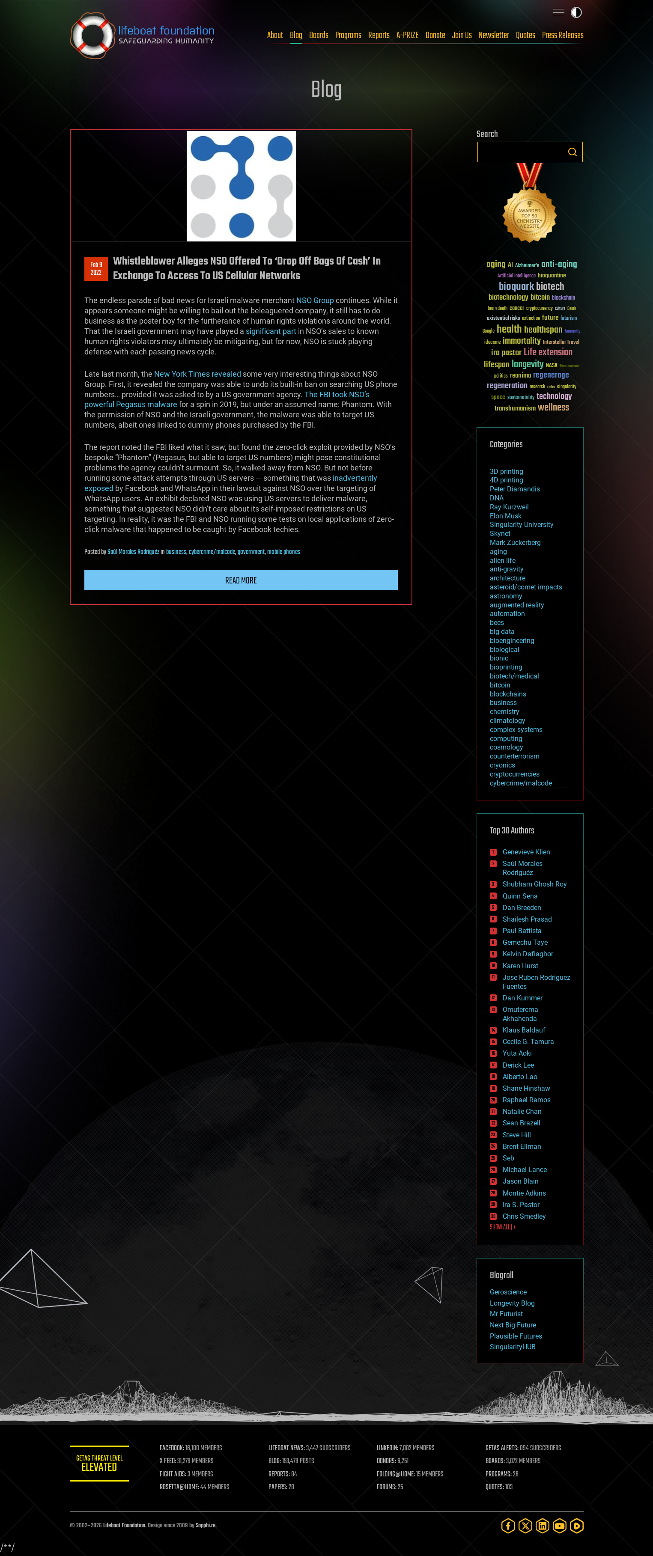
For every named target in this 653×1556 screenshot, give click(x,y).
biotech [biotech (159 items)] (550, 287)
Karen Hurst (520, 966)
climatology (507, 721)
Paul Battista (522, 931)
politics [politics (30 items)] (501, 376)
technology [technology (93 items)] (554, 397)
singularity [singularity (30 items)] (566, 387)
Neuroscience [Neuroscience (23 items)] (569, 366)
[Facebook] (508, 1525)
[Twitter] (525, 1525)
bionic (499, 658)
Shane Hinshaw (526, 1088)
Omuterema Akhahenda (520, 1014)
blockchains (508, 694)
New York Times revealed (197, 373)
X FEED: (169, 1461)
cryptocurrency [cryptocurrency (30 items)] (539, 309)
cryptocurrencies (515, 774)
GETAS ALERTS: (502, 1448)
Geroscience (508, 1292)
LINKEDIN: (388, 1448)
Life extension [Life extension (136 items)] (548, 352)
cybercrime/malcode (212, 552)
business (176, 552)
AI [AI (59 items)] (510, 266)
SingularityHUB (513, 1347)
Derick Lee (518, 1065)
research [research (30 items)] (537, 387)
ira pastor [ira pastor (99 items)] (506, 353)
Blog (296, 35)
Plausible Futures (516, 1336)
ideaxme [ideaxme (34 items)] (492, 343)
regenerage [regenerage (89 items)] (551, 375)
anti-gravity (507, 569)
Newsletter (494, 35)
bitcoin (500, 685)
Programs (348, 35)
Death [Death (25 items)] (571, 308)
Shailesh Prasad (527, 919)
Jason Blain (521, 1181)
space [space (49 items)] (498, 397)
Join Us (462, 35)
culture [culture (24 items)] (560, 308)
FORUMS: (387, 1487)
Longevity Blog (512, 1303)
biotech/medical (514, 676)
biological (504, 650)
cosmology (506, 747)
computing (506, 739)
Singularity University (522, 525)
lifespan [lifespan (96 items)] (497, 365)
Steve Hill (517, 1135)
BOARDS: (495, 1461)
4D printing (506, 480)
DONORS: (387, 1461)
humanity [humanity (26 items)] (573, 331)
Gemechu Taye (525, 942)
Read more (241, 581)
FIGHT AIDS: (174, 1474)
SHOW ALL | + (503, 1227)
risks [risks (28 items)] (551, 387)
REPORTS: (279, 1474)
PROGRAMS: (499, 1474)
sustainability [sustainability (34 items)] (520, 398)
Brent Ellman (522, 1146)
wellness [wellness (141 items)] (553, 408)
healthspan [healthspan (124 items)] (543, 330)
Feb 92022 (96, 269)
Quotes (525, 35)
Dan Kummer (523, 998)
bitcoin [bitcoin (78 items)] (540, 297)
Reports (379, 35)
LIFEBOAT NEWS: (287, 1448)
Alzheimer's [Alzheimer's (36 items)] (527, 266)
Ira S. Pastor (521, 1205)
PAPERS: (278, 1487)
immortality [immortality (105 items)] (522, 341)
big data (502, 632)
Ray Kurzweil (509, 507)
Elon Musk (506, 516)
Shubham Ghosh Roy (535, 884)
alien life (503, 560)
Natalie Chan (522, 1111)
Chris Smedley (524, 1216)
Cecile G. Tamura (528, 1042)
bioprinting (506, 667)
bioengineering (512, 641)
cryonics (502, 765)
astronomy (506, 596)
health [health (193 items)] (509, 330)
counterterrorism (515, 756)
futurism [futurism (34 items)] (569, 319)
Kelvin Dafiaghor (528, 954)
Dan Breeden (522, 908)
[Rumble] (577, 1525)
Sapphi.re (205, 1526)
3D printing (506, 471)
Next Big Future (513, 1325)
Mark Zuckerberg (515, 543)
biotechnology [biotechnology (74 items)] (508, 297)
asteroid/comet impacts (526, 587)
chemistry (504, 712)
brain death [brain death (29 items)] (497, 309)
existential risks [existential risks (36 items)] (503, 318)
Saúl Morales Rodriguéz (133, 552)
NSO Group (315, 300)
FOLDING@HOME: (396, 1474)
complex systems (516, 730)
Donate (435, 35)
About (275, 35)
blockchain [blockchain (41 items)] (563, 298)
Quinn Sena (520, 896)
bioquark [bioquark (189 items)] (516, 287)
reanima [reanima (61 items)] (520, 376)
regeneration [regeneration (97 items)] (507, 386)
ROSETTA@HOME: (180, 1487)
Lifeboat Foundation (124, 1526)
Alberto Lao (520, 1077)
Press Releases (563, 35)
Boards (318, 35)
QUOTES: (495, 1487)
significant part (271, 331)
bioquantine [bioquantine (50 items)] (552, 275)
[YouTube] (560, 1525)
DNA (497, 498)
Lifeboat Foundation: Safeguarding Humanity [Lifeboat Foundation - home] (142, 35)
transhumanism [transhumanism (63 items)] (515, 409)
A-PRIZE (408, 35)
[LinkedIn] (542, 1525)
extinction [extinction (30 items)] (531, 318)
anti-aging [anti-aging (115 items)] (559, 264)
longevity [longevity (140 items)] (528, 364)
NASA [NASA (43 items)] (552, 366)
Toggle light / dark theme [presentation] (576, 12)
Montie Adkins (524, 1193)
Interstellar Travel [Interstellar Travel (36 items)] (561, 342)
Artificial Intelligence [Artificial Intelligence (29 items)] (517, 276)
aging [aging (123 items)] (496, 264)
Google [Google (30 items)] (489, 331)
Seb (508, 1158)
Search (572, 152)
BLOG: (275, 1461)
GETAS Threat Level (100, 1465)
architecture (507, 578)
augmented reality (517, 605)
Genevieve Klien (526, 852)
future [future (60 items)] (550, 318)
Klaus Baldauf (524, 1030)
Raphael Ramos (527, 1100)
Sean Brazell (521, 1123)
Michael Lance (525, 1170)
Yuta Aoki (517, 1053)
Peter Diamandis (515, 489)
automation (507, 614)
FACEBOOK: (173, 1448)
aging (498, 551)
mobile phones (283, 552)
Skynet (500, 534)
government (251, 552)
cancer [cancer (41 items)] (517, 308)
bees (497, 623)
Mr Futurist (506, 1314)
